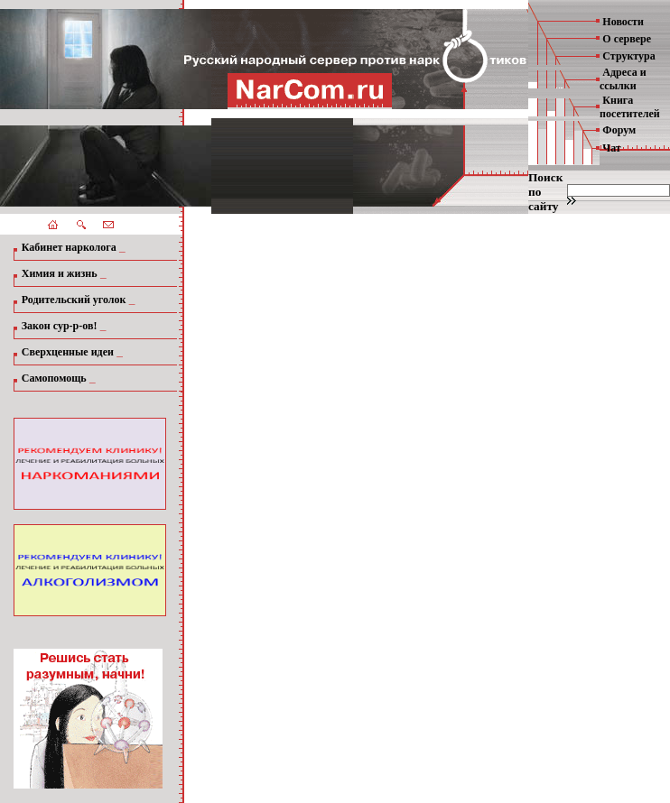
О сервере (626, 38)
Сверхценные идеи (68, 352)
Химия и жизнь (60, 273)
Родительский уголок (74, 299)
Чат (611, 148)
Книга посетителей (630, 107)
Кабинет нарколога (69, 247)
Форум (619, 130)
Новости (623, 21)
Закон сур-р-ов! (60, 325)
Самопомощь (54, 378)
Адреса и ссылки (623, 79)
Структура (628, 56)
